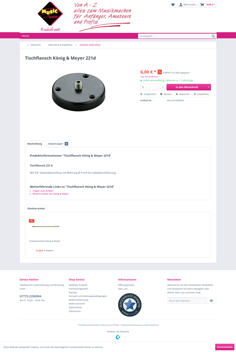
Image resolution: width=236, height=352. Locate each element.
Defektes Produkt (78, 284)
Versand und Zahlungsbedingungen (88, 296)
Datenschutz (75, 307)
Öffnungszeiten (126, 284)
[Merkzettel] (173, 5)
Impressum (75, 311)
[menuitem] (173, 5)
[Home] (25, 36)
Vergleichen (148, 94)
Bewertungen (58, 143)
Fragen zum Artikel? (41, 190)
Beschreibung (34, 143)
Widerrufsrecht (77, 303)
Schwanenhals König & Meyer (44, 241)
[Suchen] (213, 36)
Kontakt (73, 292)
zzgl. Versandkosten (149, 76)
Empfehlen (201, 94)
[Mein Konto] (187, 5)
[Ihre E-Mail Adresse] (187, 301)
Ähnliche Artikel (36, 208)
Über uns (123, 288)
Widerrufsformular (79, 299)
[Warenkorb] (207, 5)
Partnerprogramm (78, 288)
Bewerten (183, 94)
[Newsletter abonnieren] (211, 301)
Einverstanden (225, 346)
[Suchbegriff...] (177, 35)
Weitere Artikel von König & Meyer (49, 193)
